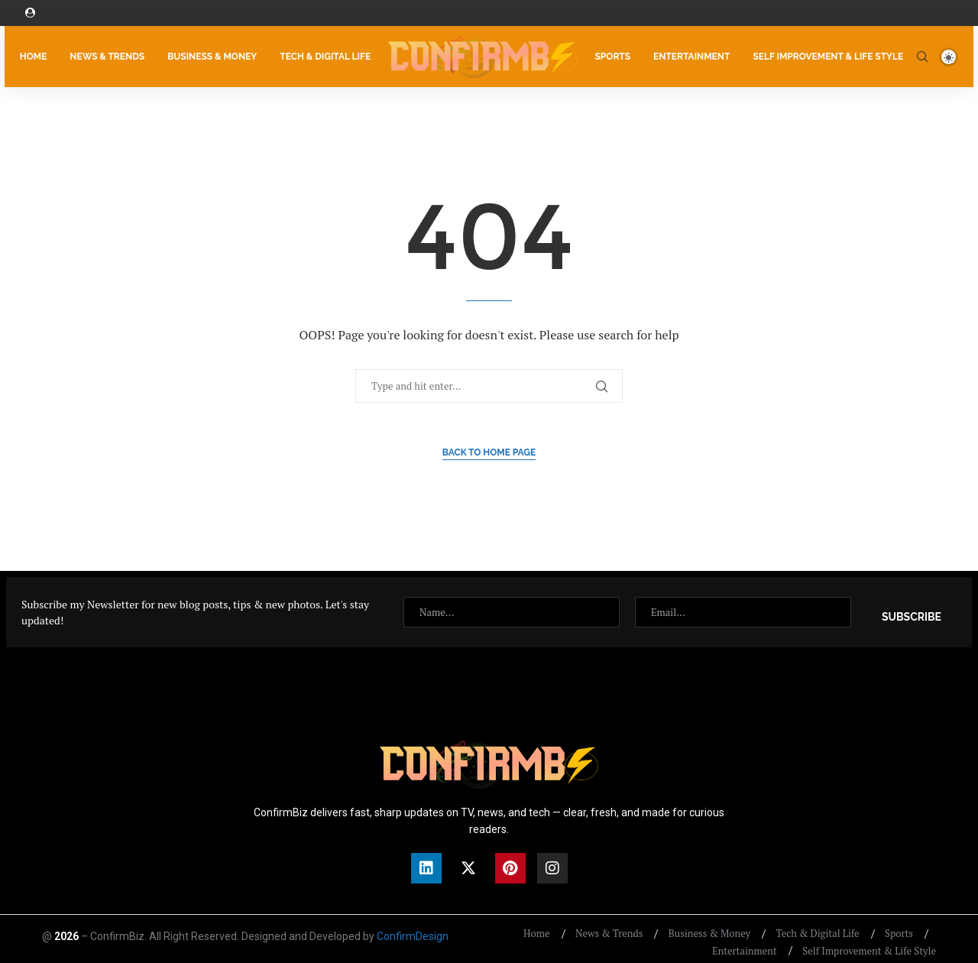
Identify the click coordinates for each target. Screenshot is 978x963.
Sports (617, 55)
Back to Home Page (489, 451)
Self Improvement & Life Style (832, 55)
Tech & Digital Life (320, 55)
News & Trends (103, 55)
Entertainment (696, 55)
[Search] (926, 55)
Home (29, 55)
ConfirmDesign (413, 927)
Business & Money (207, 55)
